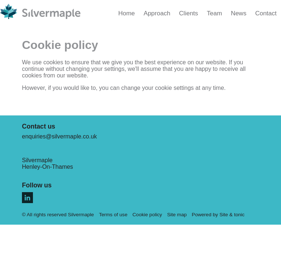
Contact (266, 13)
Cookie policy (147, 214)
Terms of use (113, 214)
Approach (157, 13)
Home (126, 13)
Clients (188, 13)
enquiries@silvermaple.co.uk (59, 136)
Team (214, 13)
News (239, 13)
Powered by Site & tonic (218, 214)
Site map (177, 214)
